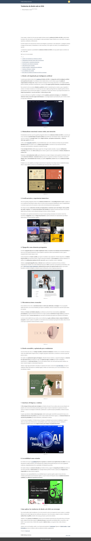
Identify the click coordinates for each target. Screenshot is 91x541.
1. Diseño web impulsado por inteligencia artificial (32, 58)
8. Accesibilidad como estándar (28, 70)
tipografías (29, 142)
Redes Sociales (64, 526)
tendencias (39, 79)
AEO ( (31, 266)
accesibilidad (34, 461)
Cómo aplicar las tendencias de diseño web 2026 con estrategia (34, 72)
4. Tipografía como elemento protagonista (30, 63)
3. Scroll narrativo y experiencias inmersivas (30, 62)
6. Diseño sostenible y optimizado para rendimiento (32, 67)
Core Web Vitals (59, 365)
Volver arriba (68, 535)
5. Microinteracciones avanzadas (28, 65)
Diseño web (27, 530)
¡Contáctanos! (52, 526)
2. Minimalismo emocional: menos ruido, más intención (33, 60)
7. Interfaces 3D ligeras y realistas (28, 69)
